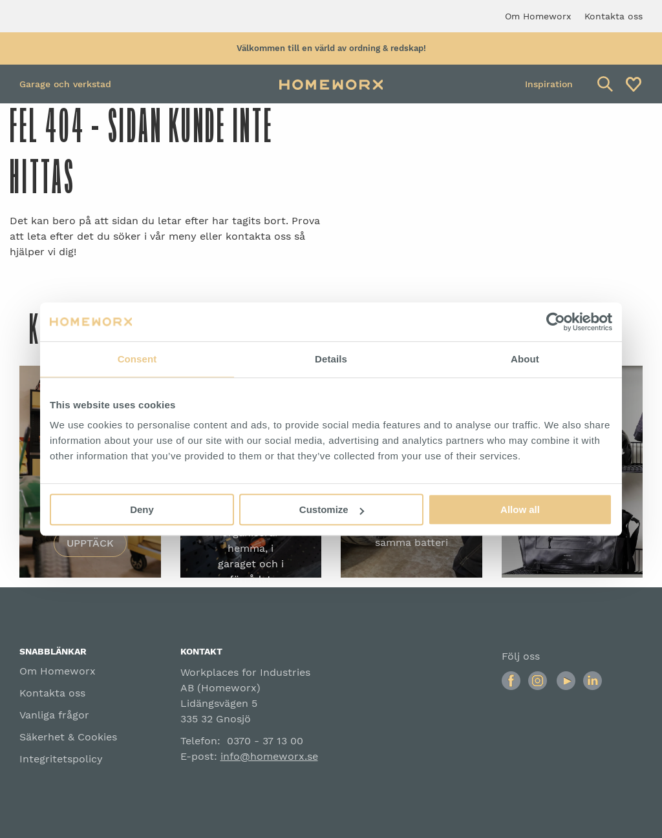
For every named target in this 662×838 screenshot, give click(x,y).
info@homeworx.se (269, 756)
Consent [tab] (137, 358)
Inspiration (549, 84)
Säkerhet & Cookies (68, 737)
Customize (331, 509)
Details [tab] (331, 358)
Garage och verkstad (65, 84)
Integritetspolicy (61, 759)
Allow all (520, 509)
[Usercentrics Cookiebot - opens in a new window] (555, 321)
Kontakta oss (52, 693)
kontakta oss (258, 236)
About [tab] (525, 358)
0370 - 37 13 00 (265, 741)
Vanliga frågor (54, 715)
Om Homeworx (57, 671)
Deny (142, 509)
